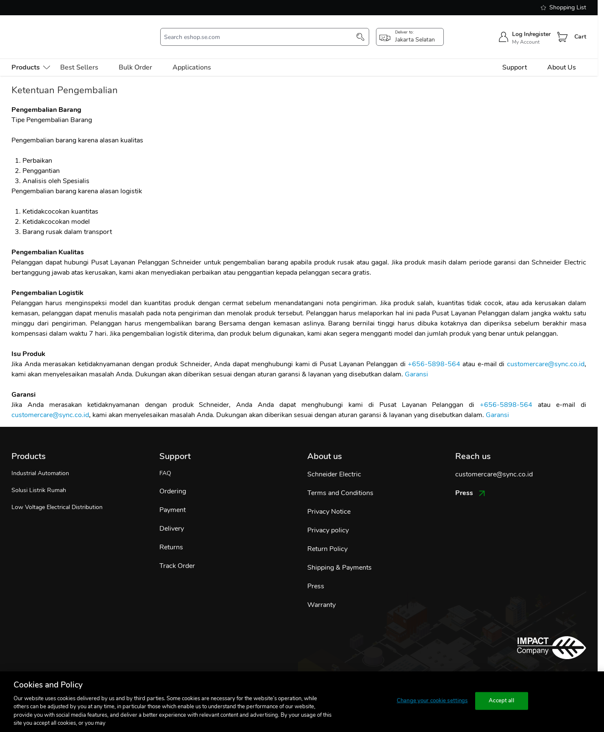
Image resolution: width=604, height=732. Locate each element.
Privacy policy (328, 518)
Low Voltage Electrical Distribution (57, 495)
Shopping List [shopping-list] (563, 7)
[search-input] (260, 30)
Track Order (177, 553)
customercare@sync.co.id (546, 351)
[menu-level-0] (30, 55)
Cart (580, 31)
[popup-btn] (410, 31)
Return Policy (327, 536)
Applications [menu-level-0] (192, 55)
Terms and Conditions (340, 480)
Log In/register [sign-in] (531, 28)
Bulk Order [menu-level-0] (135, 55)
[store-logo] (58, 30)
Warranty (321, 592)
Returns (171, 535)
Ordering (172, 479)
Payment (172, 497)
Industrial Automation (40, 461)
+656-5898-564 (434, 351)
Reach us (473, 444)
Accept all (501, 700)
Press (315, 574)
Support (514, 55)
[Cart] (562, 31)
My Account (526, 36)
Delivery (171, 516)
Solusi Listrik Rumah (38, 478)
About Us (561, 55)
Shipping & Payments (339, 555)
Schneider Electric (334, 462)
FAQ (165, 461)
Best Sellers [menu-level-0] (79, 55)
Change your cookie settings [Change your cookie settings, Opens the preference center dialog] (432, 700)
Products (28, 444)
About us (324, 444)
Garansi (416, 362)
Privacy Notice (329, 499)
